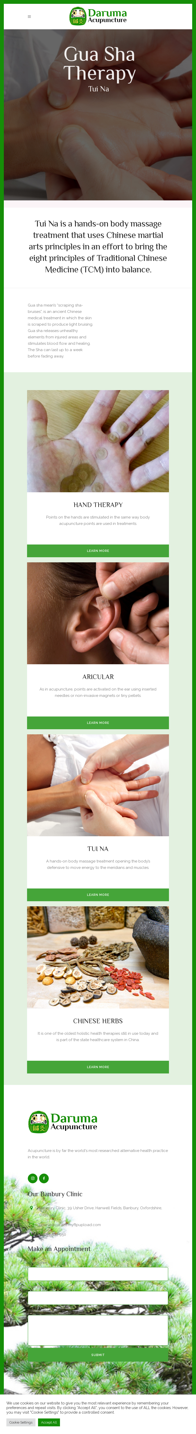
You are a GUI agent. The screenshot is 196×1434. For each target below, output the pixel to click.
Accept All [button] (49, 1422)
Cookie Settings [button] (20, 1422)
